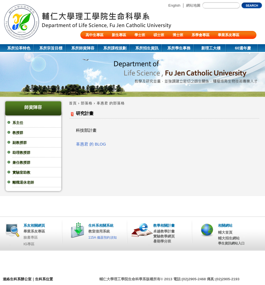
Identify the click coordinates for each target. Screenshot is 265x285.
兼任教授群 (21, 162)
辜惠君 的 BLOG (91, 144)
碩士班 (158, 35)
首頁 (73, 103)
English (174, 5)
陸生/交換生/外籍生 (101, 43)
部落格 (86, 103)
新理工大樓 (211, 48)
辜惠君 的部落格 (111, 103)
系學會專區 (201, 35)
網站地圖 (193, 5)
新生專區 (119, 35)
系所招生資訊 (146, 48)
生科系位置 (44, 279)
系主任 (17, 123)
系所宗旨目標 (50, 48)
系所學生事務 (178, 48)
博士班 (178, 35)
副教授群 (19, 143)
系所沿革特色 (18, 48)
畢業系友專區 (228, 35)
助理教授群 (21, 153)
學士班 (139, 35)
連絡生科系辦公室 (17, 279)
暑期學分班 (162, 241)
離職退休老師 (23, 182)
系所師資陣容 (82, 48)
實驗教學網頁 (164, 236)
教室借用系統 (99, 231)
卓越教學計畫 (164, 231)
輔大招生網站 (229, 238)
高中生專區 (95, 35)
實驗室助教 (21, 172)
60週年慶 (243, 48)
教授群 (17, 133)
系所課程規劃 (114, 48)
